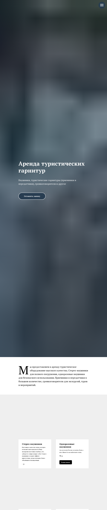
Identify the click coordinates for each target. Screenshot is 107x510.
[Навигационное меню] (101, 5)
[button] (32, 196)
